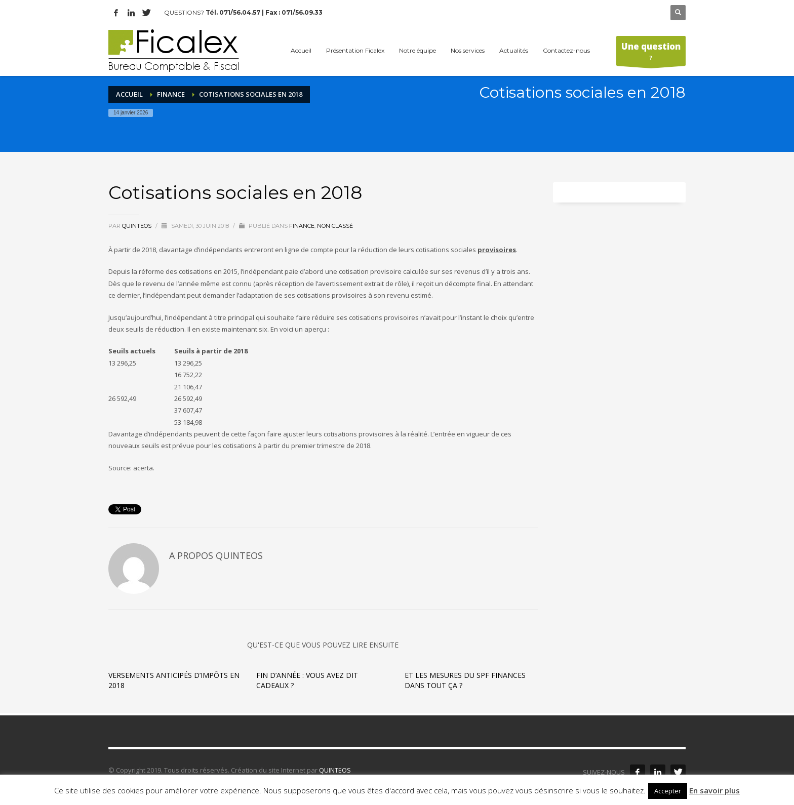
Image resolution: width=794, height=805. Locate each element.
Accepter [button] (667, 790)
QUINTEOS (335, 770)
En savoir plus (714, 790)
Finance (171, 94)
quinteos (137, 225)
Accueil (129, 94)
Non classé (335, 225)
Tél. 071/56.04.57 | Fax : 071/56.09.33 (264, 12)
